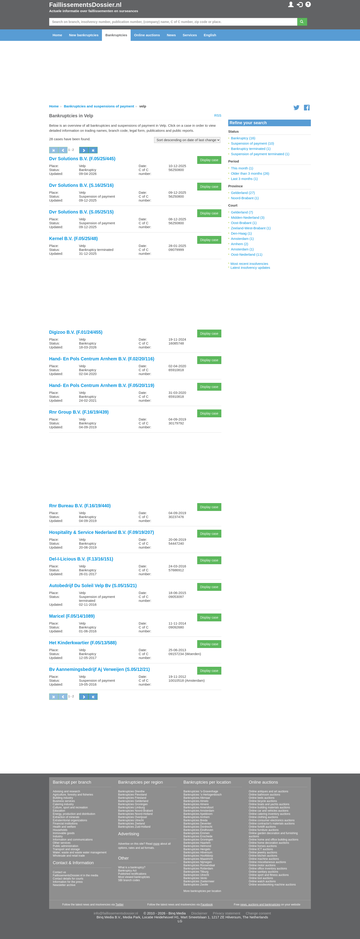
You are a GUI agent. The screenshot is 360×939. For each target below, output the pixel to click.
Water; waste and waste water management (80, 852)
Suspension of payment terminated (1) (260, 154)
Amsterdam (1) (242, 239)
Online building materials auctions (269, 807)
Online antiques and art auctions (268, 791)
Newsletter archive (64, 885)
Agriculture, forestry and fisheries (73, 794)
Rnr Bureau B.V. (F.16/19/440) (80, 505)
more (156, 843)
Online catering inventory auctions (269, 814)
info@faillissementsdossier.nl (116, 913)
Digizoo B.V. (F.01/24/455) (75, 332)
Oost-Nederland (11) (246, 254)
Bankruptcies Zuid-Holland (134, 826)
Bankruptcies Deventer (197, 823)
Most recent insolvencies (249, 264)
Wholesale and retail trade (69, 855)
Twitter (119, 904)
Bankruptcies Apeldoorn (198, 814)
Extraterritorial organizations (70, 820)
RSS (217, 115)
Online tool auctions (261, 878)
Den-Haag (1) (241, 233)
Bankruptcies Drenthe (131, 791)
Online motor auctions (262, 865)
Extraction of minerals (66, 817)
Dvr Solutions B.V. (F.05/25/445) (82, 158)
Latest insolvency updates (250, 267)
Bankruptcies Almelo (195, 801)
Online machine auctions (264, 859)
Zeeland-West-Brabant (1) (251, 228)
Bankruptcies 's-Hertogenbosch (202, 794)
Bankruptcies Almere (196, 804)
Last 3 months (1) (244, 179)
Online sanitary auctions (263, 871)
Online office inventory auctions (268, 868)
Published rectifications (132, 873)
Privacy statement (226, 913)
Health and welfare (64, 826)
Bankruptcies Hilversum (197, 852)
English (210, 35)
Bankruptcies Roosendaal (199, 865)
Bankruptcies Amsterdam (198, 810)
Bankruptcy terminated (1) (251, 149)
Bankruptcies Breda (195, 820)
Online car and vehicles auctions (269, 810)
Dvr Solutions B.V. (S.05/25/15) (81, 211)
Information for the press (68, 881)
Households (60, 830)
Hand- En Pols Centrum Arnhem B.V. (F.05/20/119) (101, 385)
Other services (61, 842)
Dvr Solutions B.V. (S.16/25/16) (81, 185)
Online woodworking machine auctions (272, 884)
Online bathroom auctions (264, 794)
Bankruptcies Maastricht (198, 859)
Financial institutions (65, 823)
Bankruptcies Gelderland (133, 801)
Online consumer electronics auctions (272, 820)
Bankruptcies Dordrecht (197, 826)
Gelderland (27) (243, 193)
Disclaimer (199, 913)
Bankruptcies (116, 35)
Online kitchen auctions (263, 855)
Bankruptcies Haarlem (197, 842)
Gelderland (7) (242, 212)
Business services (64, 801)
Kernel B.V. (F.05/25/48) (73, 238)
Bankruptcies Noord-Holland (135, 814)
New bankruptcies (83, 35)
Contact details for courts (68, 878)
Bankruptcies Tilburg (195, 871)
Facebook (207, 904)
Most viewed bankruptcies (134, 877)
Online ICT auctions (261, 849)
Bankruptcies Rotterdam (198, 868)
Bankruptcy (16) (243, 138)
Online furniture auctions (264, 830)
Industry (58, 836)
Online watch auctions (262, 881)
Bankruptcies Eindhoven (198, 830)
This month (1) (242, 168)
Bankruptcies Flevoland (132, 794)
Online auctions (147, 35)
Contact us (59, 872)
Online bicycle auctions (263, 801)
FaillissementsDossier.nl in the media (75, 875)
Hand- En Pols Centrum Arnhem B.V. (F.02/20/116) (101, 358)
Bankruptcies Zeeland (131, 823)
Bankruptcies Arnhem (196, 817)
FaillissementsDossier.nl (85, 4)
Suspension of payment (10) (252, 143)
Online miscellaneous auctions (267, 862)
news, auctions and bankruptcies (260, 904)
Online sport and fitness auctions (269, 875)
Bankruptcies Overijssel (132, 817)
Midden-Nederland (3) (247, 217)
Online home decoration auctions (269, 842)
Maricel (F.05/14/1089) (72, 616)
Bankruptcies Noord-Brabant (135, 810)
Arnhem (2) (239, 244)
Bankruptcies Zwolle (195, 884)
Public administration (65, 846)
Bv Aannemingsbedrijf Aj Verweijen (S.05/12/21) (99, 669)
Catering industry (63, 804)
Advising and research (66, 791)
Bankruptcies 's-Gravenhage (200, 791)
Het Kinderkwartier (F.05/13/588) (83, 642)
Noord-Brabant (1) (245, 198)
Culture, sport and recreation (70, 807)
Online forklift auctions (262, 826)
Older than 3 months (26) (250, 173)
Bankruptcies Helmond (197, 846)
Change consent (258, 913)
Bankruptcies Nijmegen (197, 862)
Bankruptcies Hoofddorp (198, 855)
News (171, 35)
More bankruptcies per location (202, 891)
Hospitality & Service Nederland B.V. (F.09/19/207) (101, 532)
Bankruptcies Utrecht (131, 820)
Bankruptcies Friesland (132, 797)
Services (190, 35)
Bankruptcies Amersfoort (198, 807)
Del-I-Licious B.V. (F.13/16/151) (81, 558)
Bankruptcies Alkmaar (196, 797)
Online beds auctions (262, 797)
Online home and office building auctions (273, 839)
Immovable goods (64, 833)
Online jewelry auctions (263, 852)
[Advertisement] (135, 295)
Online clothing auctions (263, 817)
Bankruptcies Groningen (133, 804)
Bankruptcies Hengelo (196, 849)
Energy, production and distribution (74, 814)
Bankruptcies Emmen (196, 833)
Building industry (63, 797)
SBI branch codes (129, 880)
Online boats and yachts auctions (269, 804)
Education (59, 810)
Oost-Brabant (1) (244, 223)
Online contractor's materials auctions (272, 823)
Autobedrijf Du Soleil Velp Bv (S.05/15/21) (93, 585)
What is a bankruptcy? (132, 867)
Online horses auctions (263, 846)
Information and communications (73, 839)
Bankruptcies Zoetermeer (198, 881)
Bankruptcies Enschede (197, 836)
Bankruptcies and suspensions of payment (99, 106)
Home (57, 35)
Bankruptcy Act (127, 870)
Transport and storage (66, 849)
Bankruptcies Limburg (131, 807)
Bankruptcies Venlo (195, 878)
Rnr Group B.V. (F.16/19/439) (79, 412)
